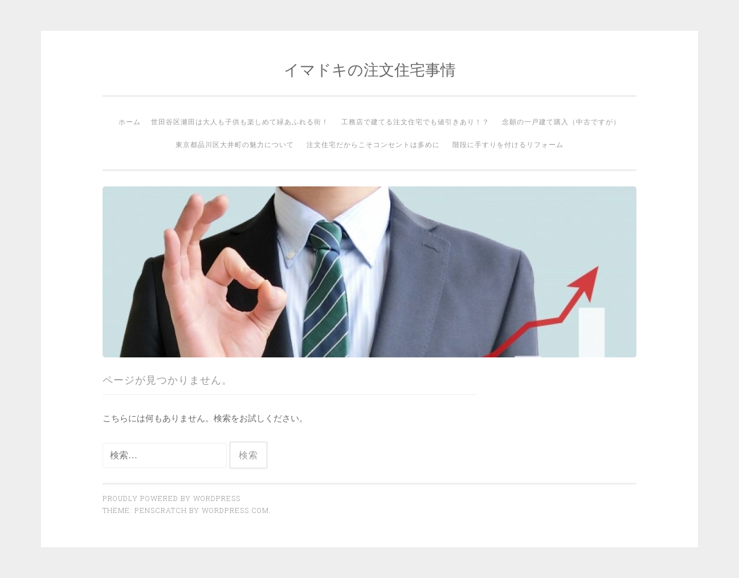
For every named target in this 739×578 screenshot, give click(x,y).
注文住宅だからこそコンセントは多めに (373, 144)
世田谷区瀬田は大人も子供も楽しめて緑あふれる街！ (240, 121)
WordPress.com (235, 510)
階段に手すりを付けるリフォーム (508, 144)
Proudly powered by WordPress (171, 498)
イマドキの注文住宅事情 (370, 69)
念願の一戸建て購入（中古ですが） (561, 121)
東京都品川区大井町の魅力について (234, 144)
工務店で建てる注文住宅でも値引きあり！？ (415, 121)
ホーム (130, 121)
